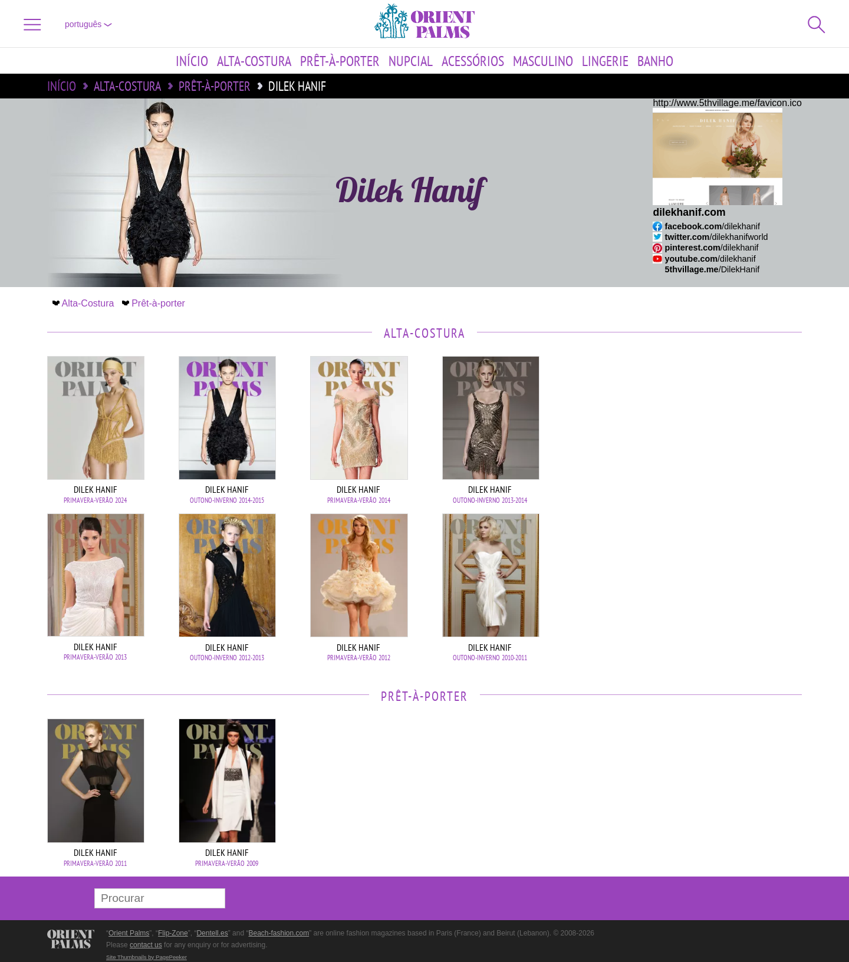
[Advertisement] (719, 435)
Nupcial (411, 61)
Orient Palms (128, 933)
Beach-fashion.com (278, 933)
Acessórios (473, 61)
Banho (655, 61)
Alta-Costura (254, 61)
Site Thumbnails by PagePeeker (146, 957)
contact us (146, 945)
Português (88, 24)
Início (192, 61)
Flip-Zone (173, 933)
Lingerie (605, 61)
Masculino (543, 61)
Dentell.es (212, 933)
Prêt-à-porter (340, 61)
